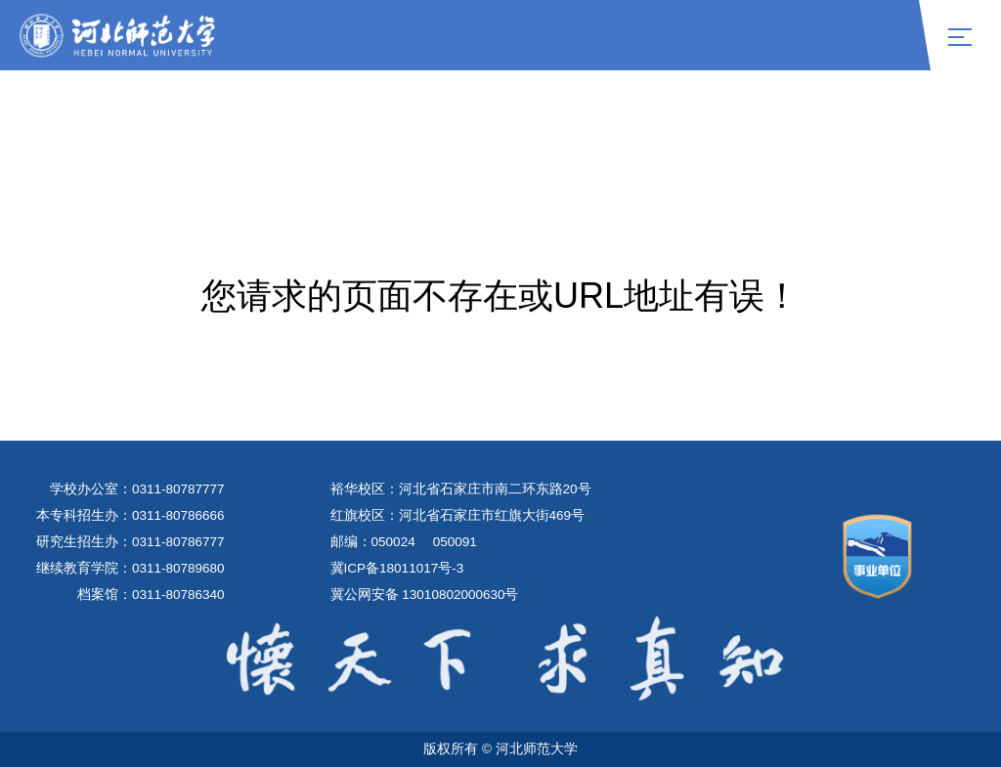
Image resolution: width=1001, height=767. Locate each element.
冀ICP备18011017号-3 (397, 568)
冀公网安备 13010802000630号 (424, 594)
